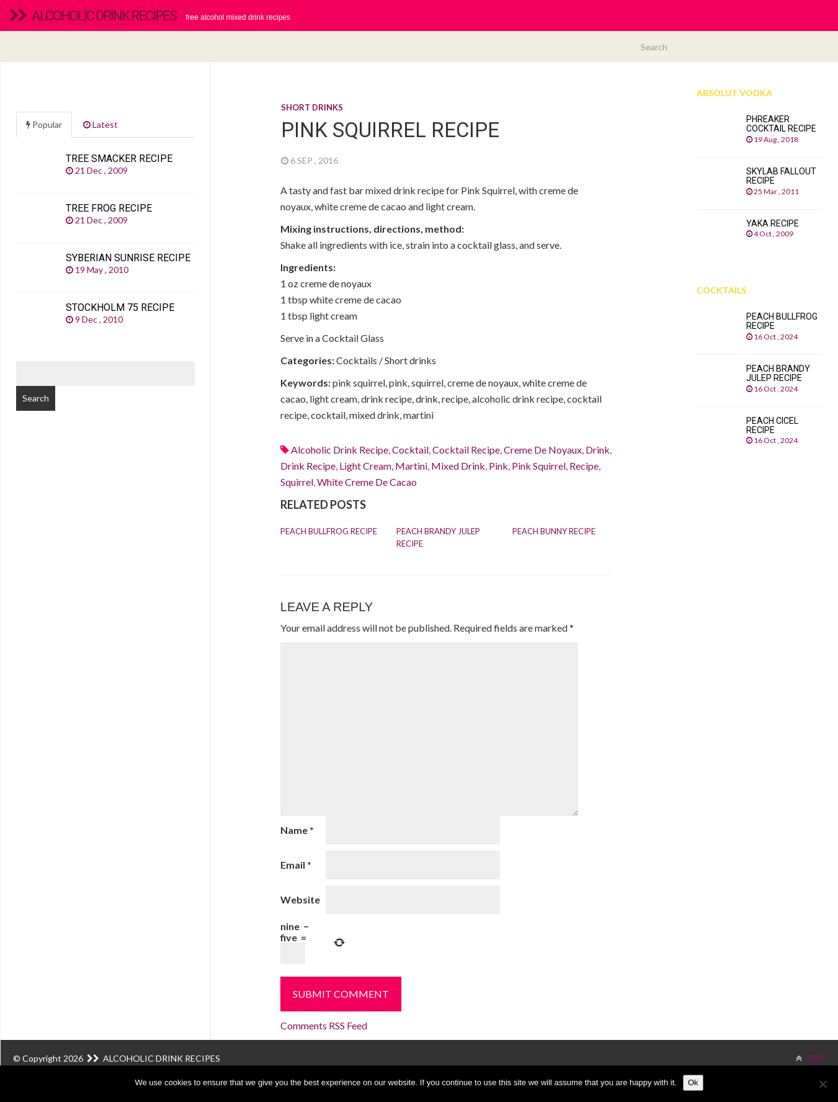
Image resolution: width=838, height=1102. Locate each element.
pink (498, 466)
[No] (822, 1084)
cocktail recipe (466, 449)
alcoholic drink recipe (339, 449)
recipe (584, 466)
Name (297, 830)
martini (411, 466)
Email (295, 865)
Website (300, 899)
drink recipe (308, 466)
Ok (693, 1082)
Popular (44, 124)
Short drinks (312, 107)
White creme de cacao (367, 482)
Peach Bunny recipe (553, 531)
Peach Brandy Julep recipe (438, 537)
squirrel (296, 482)
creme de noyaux (543, 449)
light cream (365, 466)
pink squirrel (539, 466)
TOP (811, 1058)
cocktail (410, 449)
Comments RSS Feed (323, 1025)
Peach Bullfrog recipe (328, 531)
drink (598, 449)
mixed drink (458, 466)
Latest (100, 124)
